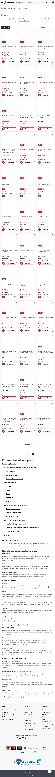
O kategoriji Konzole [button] (9, 464)
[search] (35, 2)
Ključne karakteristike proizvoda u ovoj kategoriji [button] (20, 467)
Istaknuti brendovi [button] (10, 483)
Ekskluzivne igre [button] (11, 475)
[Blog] (43, 719)
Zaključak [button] (7, 535)
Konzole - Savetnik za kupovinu (18, 460)
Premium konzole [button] (12, 516)
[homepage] (9, 2)
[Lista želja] (47, 2)
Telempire (5, 608)
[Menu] (2, 2)
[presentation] (27, 2)
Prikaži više (28, 444)
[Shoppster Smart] (47, 717)
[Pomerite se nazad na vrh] (50, 771)
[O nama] (44, 710)
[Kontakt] (44, 714)
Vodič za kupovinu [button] (24, 21)
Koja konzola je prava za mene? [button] (16, 524)
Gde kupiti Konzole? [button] (12, 531)
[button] (20, 2)
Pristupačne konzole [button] (13, 509)
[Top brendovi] (46, 728)
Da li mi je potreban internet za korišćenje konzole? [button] (23, 528)
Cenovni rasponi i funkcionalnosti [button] (15, 505)
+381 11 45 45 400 (28, 729)
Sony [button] (8, 494)
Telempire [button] (9, 498)
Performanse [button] (10, 471)
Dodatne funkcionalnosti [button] (14, 479)
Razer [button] (8, 490)
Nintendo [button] (9, 486)
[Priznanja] (45, 726)
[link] (49, 2)
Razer (4, 592)
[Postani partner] (46, 712)
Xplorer (4, 616)
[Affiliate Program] (47, 721)
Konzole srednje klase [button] (13, 513)
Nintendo (5, 583)
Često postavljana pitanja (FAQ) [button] (14, 520)
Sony (3, 600)
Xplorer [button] (8, 501)
